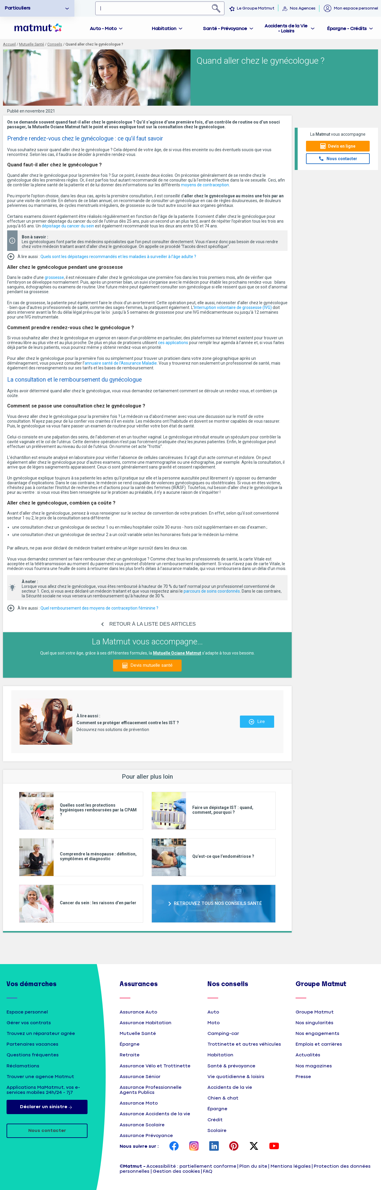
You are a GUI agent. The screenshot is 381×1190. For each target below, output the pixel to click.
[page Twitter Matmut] (254, 1146)
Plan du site (253, 1166)
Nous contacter (342, 158)
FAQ (207, 1171)
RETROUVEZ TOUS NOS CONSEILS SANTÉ (218, 903)
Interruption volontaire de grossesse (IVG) (233, 307)
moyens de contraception (205, 184)
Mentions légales (291, 1166)
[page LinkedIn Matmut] (214, 1146)
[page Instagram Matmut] (194, 1146)
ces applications (173, 342)
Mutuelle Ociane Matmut (177, 653)
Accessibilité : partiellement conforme (191, 1166)
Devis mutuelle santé (151, 665)
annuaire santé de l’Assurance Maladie (121, 363)
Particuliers (17, 8)
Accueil (9, 44)
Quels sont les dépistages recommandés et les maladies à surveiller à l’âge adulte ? (118, 256)
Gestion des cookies (176, 1171)
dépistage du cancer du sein (68, 226)
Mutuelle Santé (31, 44)
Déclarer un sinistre (47, 1107)
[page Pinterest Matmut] (234, 1146)
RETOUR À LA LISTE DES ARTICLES (152, 624)
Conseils (54, 44)
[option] (37, 8)
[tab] (106, 28)
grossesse (54, 277)
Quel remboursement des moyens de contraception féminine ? (99, 608)
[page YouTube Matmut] (274, 1146)
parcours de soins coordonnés (212, 591)
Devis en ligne (341, 146)
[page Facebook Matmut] (174, 1146)
